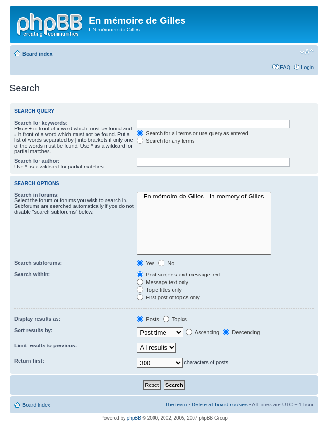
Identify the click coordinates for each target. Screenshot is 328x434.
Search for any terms (165, 141)
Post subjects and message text (178, 274)
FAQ (285, 67)
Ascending (202, 332)
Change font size (307, 52)
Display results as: (37, 319)
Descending (241, 332)
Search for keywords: (41, 123)
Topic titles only (159, 290)
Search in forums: (36, 194)
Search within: (32, 274)
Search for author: (36, 161)
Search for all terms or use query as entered (192, 133)
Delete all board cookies (219, 404)
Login (307, 67)
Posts (148, 319)
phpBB (134, 418)
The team (176, 404)
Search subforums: (38, 263)
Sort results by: (33, 330)
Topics (175, 319)
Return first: (29, 361)
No (166, 263)
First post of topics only (168, 297)
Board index (37, 54)
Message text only (162, 282)
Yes (145, 263)
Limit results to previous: (45, 345)
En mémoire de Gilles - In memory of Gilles (204, 196)
